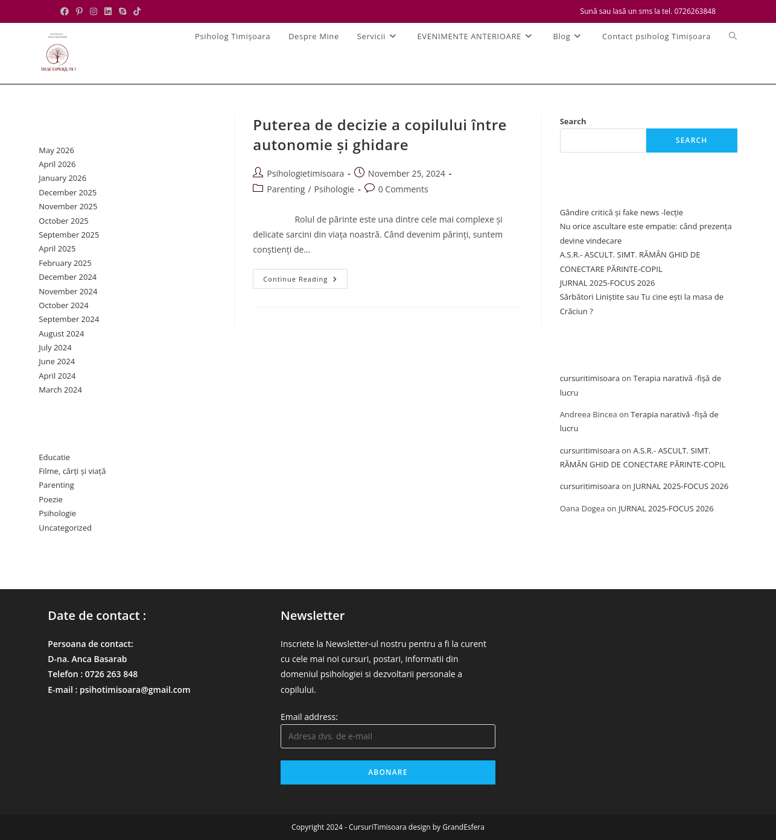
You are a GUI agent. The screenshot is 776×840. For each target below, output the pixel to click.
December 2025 (68, 192)
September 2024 (69, 319)
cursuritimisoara (590, 378)
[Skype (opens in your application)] (122, 11)
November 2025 (68, 206)
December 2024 (68, 276)
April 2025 (57, 248)
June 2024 (57, 361)
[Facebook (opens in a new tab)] (66, 11)
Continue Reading (305, 281)
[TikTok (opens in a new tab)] (137, 11)
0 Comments (403, 189)
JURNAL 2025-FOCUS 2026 (607, 282)
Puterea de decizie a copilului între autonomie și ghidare (380, 135)
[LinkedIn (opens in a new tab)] (108, 11)
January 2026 (62, 177)
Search (573, 121)
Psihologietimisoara (305, 173)
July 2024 (55, 347)
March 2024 (60, 389)
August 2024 (61, 333)
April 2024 (57, 375)
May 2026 (56, 150)
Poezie (51, 499)
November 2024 (68, 291)
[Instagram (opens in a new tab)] (93, 11)
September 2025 (69, 234)
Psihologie (334, 189)
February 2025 (65, 262)
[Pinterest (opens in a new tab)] (79, 11)
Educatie (54, 457)
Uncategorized (65, 527)
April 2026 (57, 164)
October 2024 (63, 305)
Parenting (286, 189)
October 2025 (63, 220)
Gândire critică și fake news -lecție (622, 212)
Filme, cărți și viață (72, 471)
